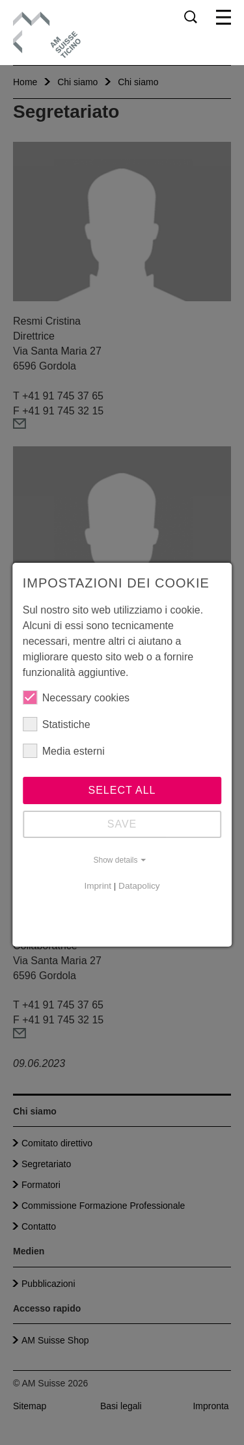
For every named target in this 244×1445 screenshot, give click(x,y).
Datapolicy (138, 886)
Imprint (97, 886)
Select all (122, 790)
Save (122, 824)
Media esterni (64, 751)
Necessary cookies (76, 697)
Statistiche (56, 724)
